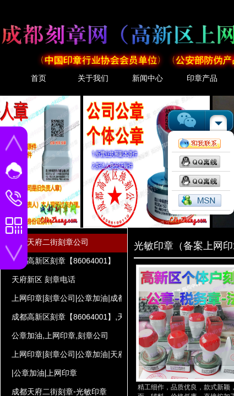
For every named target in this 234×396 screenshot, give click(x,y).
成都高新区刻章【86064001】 (63, 260)
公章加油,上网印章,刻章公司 (60, 335)
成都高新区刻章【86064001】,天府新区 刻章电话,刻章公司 (67, 316)
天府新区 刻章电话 (43, 279)
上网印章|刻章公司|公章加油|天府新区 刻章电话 (67, 354)
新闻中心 (147, 78)
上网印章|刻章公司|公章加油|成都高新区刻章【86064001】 (67, 298)
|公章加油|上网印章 (44, 373)
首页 (38, 78)
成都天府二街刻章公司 (50, 242)
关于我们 (93, 78)
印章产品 (202, 78)
